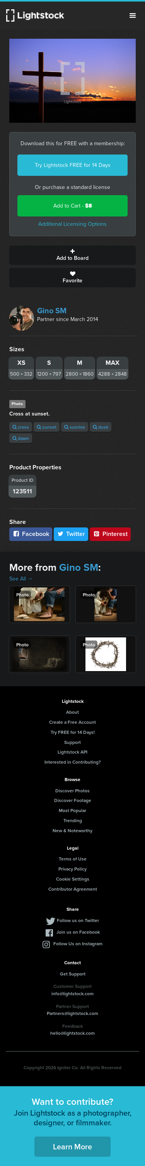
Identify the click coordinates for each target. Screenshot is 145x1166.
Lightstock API (72, 752)
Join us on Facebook (78, 932)
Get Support (72, 973)
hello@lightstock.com (72, 1033)
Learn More (72, 1146)
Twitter (71, 533)
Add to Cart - (72, 206)
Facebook (30, 533)
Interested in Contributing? (72, 762)
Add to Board (72, 255)
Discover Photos (72, 790)
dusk (100, 427)
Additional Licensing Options (72, 224)
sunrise (74, 427)
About (72, 712)
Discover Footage (72, 800)
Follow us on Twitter (78, 920)
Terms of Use (73, 858)
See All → (21, 579)
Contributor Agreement (72, 889)
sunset (46, 427)
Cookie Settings (72, 879)
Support (72, 742)
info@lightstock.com (72, 993)
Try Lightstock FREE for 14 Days (73, 165)
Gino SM (52, 310)
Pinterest (110, 533)
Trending (72, 820)
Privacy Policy (72, 868)
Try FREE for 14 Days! (73, 732)
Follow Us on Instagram (77, 943)
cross (20, 427)
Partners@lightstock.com (72, 1013)
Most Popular (72, 810)
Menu (132, 15)
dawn (20, 438)
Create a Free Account (72, 722)
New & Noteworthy (72, 830)
